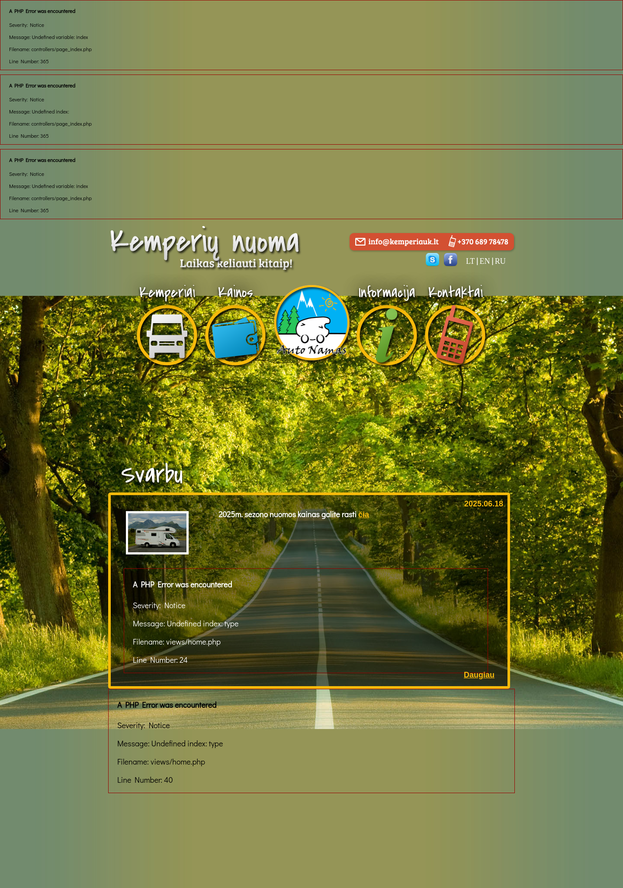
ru (500, 261)
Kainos (235, 292)
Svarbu (152, 475)
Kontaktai (455, 292)
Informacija (387, 292)
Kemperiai (167, 292)
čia (363, 514)
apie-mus (311, 307)
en (484, 261)
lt (470, 261)
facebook (450, 259)
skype (432, 259)
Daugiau (479, 675)
